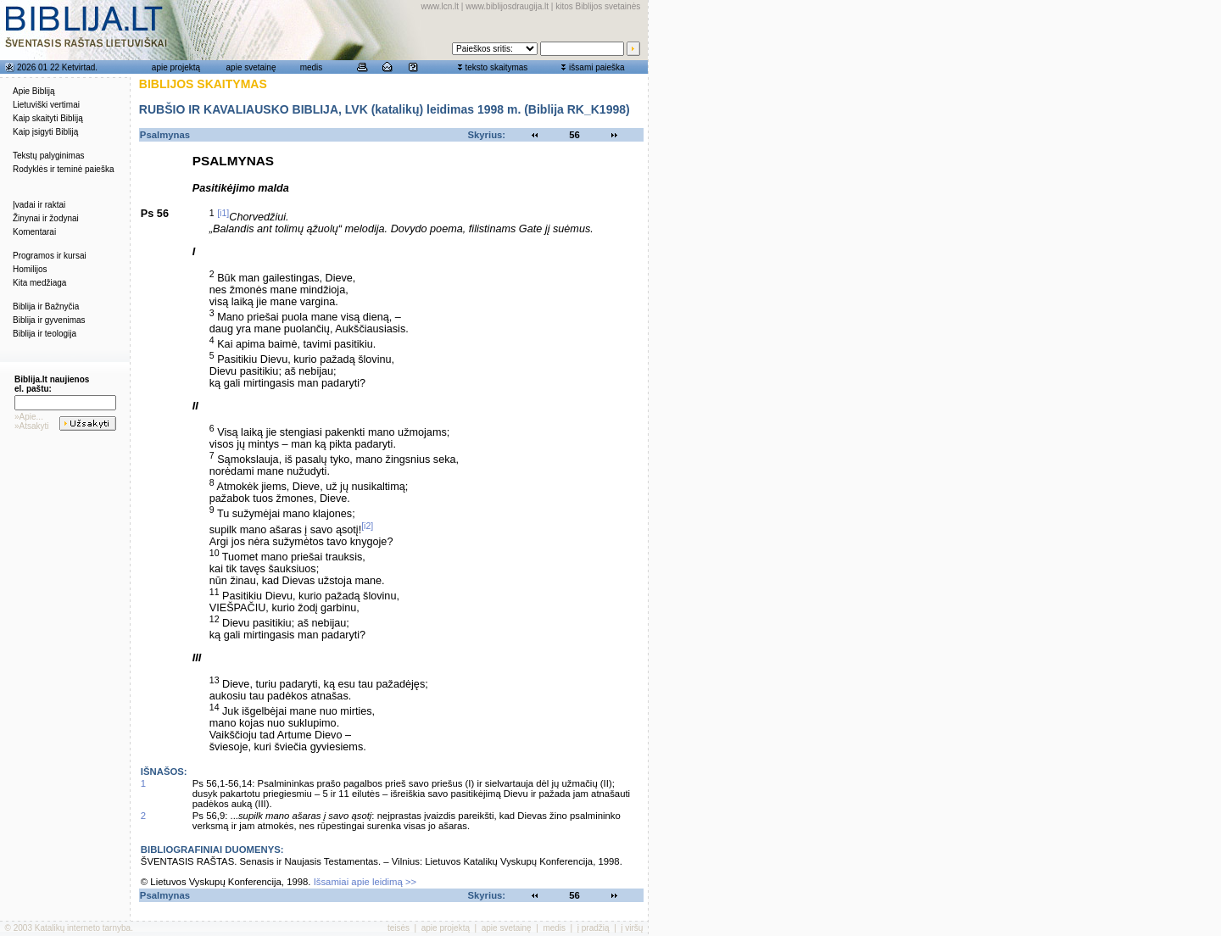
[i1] (223, 213)
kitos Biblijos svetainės (597, 6)
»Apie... (28, 416)
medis (311, 67)
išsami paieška (597, 67)
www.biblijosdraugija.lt (507, 6)
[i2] (367, 526)
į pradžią (593, 928)
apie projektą (176, 67)
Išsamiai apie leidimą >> (365, 882)
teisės (398, 928)
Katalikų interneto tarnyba (83, 928)
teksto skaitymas (496, 67)
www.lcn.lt (440, 6)
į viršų (632, 928)
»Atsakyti (31, 426)
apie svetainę (251, 67)
